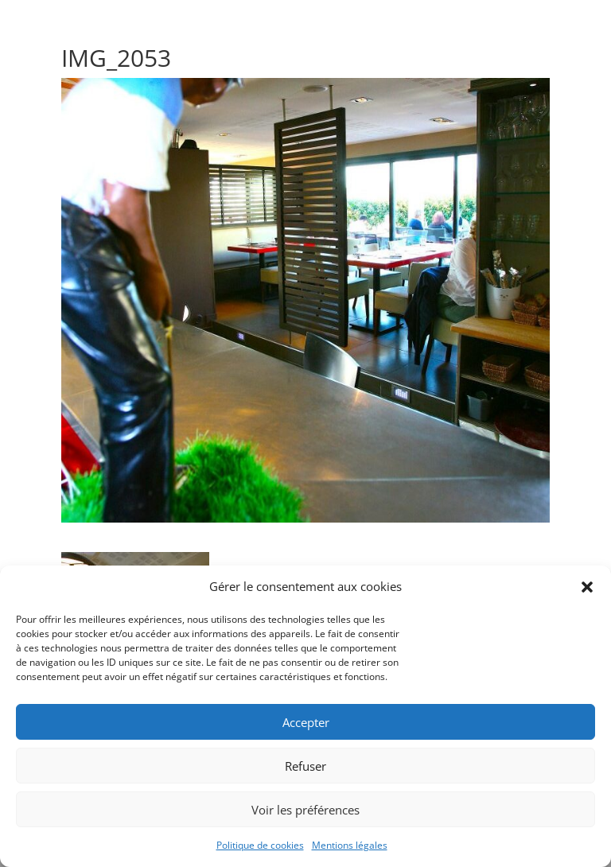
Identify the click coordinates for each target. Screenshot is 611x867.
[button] (587, 587)
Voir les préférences (305, 810)
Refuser (305, 766)
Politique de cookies (260, 845)
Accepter (305, 722)
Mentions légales (349, 845)
